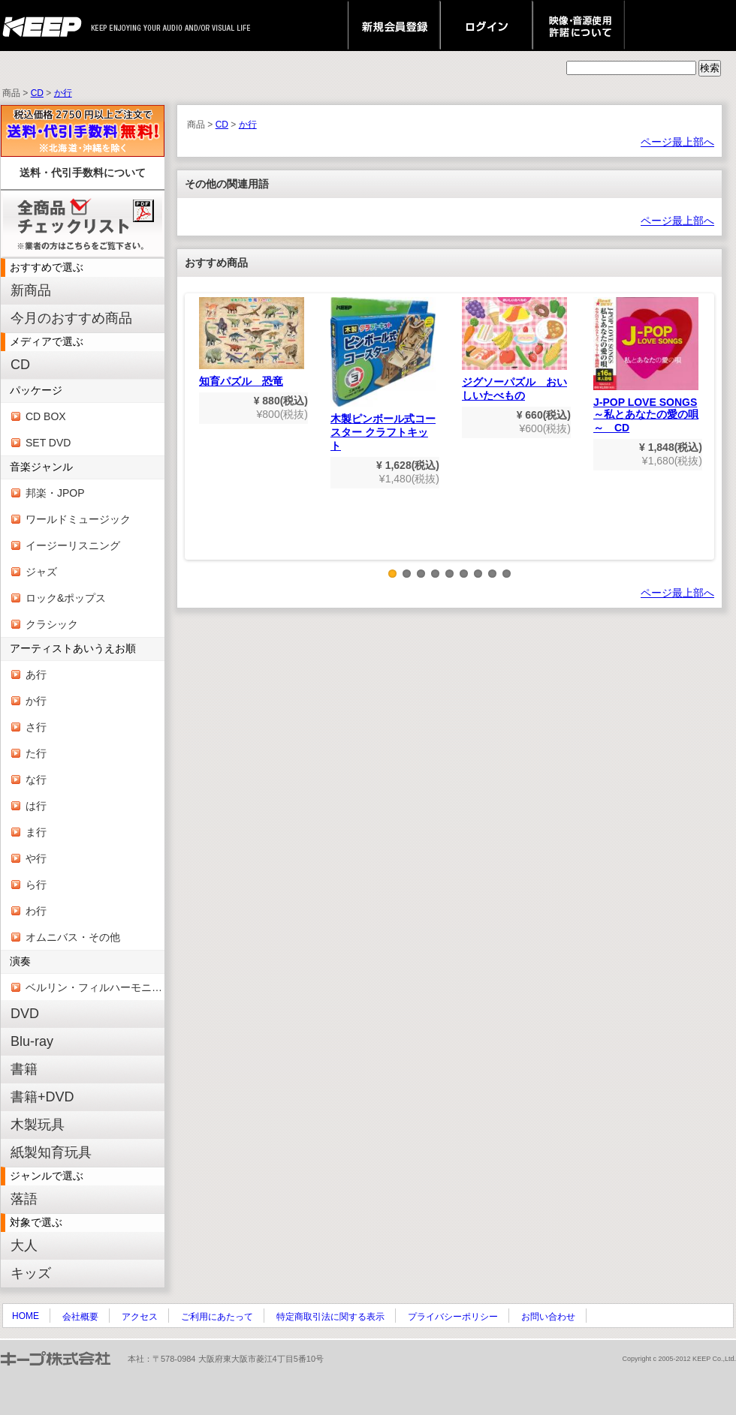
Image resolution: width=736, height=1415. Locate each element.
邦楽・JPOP (55, 493)
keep (46, 25)
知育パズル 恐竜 (251, 342)
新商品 (31, 290)
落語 (24, 1198)
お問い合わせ (548, 1316)
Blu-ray (32, 1041)
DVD (25, 1013)
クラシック (52, 624)
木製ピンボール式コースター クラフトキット (383, 374)
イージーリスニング (73, 545)
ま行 (36, 832)
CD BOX (46, 416)
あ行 (36, 674)
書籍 (24, 1069)
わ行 (36, 911)
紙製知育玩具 (51, 1152)
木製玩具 (38, 1124)
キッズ (31, 1273)
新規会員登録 (394, 25)
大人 (24, 1245)
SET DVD (48, 443)
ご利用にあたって (217, 1316)
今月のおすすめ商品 (71, 318)
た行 (36, 753)
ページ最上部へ (677, 142)
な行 (36, 780)
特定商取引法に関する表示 (330, 1316)
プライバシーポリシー (453, 1316)
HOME (25, 1316)
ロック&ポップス (66, 598)
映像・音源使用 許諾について (578, 25)
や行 (36, 858)
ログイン (486, 25)
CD (37, 93)
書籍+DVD (42, 1096)
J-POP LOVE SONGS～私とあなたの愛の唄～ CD (645, 365)
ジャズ (41, 572)
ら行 (36, 885)
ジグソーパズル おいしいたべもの (514, 349)
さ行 (36, 727)
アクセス (140, 1316)
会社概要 (80, 1316)
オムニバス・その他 (73, 937)
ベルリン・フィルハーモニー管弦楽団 (95, 987)
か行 (63, 93)
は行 (36, 806)
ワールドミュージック (78, 519)
